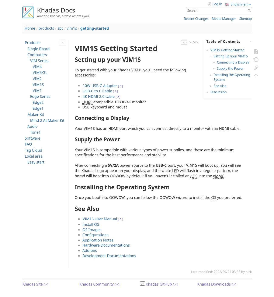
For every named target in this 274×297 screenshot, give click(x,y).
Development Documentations (109, 255)
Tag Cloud (33, 150)
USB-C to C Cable (97, 90)
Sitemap (245, 19)
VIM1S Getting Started (227, 50)
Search (250, 10)
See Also (220, 86)
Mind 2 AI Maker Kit (47, 120)
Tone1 (35, 132)
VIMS (193, 41)
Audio (32, 126)
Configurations (95, 234)
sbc (60, 28)
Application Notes (97, 240)
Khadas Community (96, 284)
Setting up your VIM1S (231, 56)
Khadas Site (32, 284)
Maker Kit (35, 114)
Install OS (90, 224)
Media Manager (224, 19)
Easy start (35, 162)
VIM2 (37, 78)
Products (32, 42)
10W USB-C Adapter (100, 85)
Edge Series (40, 96)
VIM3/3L (40, 72)
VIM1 (37, 90)
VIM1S (38, 84)
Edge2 (38, 102)
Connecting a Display (233, 62)
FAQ (28, 144)
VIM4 (37, 66)
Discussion (218, 92)
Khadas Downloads (213, 284)
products (46, 28)
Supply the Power (230, 68)
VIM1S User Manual (100, 218)
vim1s (72, 28)
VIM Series (39, 60)
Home (30, 28)
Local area (34, 156)
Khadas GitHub (159, 284)
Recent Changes (196, 19)
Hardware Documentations (106, 245)
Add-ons (89, 250)
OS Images (91, 229)
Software (32, 138)
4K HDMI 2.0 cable (99, 96)
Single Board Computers (38, 51)
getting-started (94, 28)
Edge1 (38, 108)
